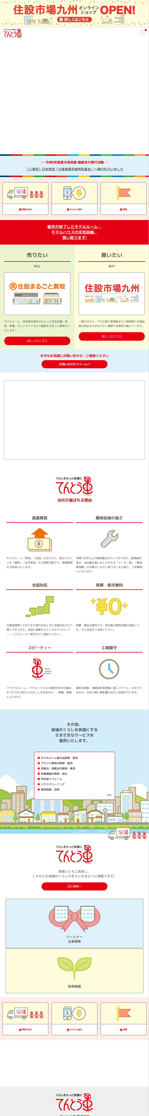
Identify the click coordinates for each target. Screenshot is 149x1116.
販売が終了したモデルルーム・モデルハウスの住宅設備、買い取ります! (74, 232)
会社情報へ (74, 886)
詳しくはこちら (37, 341)
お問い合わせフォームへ (74, 364)
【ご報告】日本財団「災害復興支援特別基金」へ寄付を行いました (74, 169)
